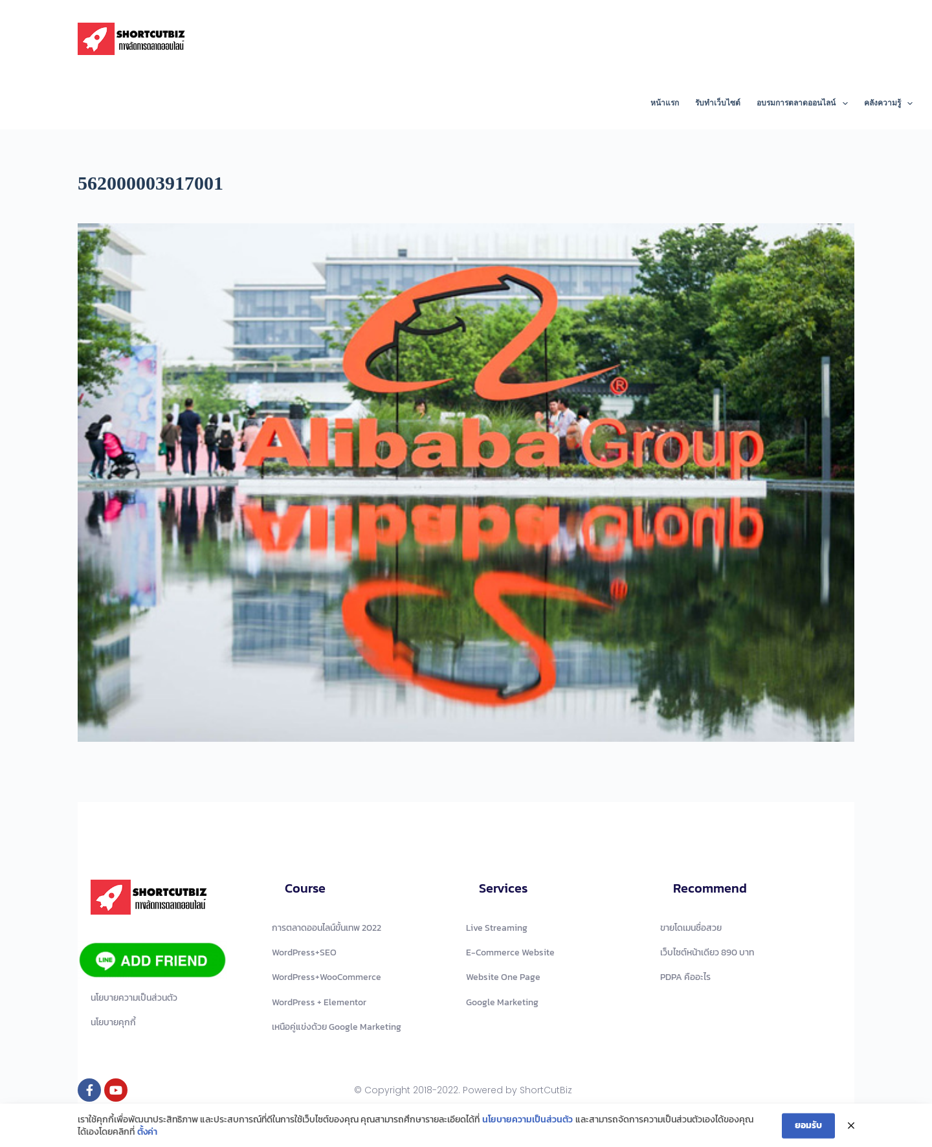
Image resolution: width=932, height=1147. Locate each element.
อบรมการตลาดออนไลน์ (804, 103)
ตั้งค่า (147, 1134)
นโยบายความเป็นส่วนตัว (527, 1122)
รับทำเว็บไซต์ (717, 102)
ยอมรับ (808, 1128)
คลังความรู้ (888, 103)
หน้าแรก (664, 102)
